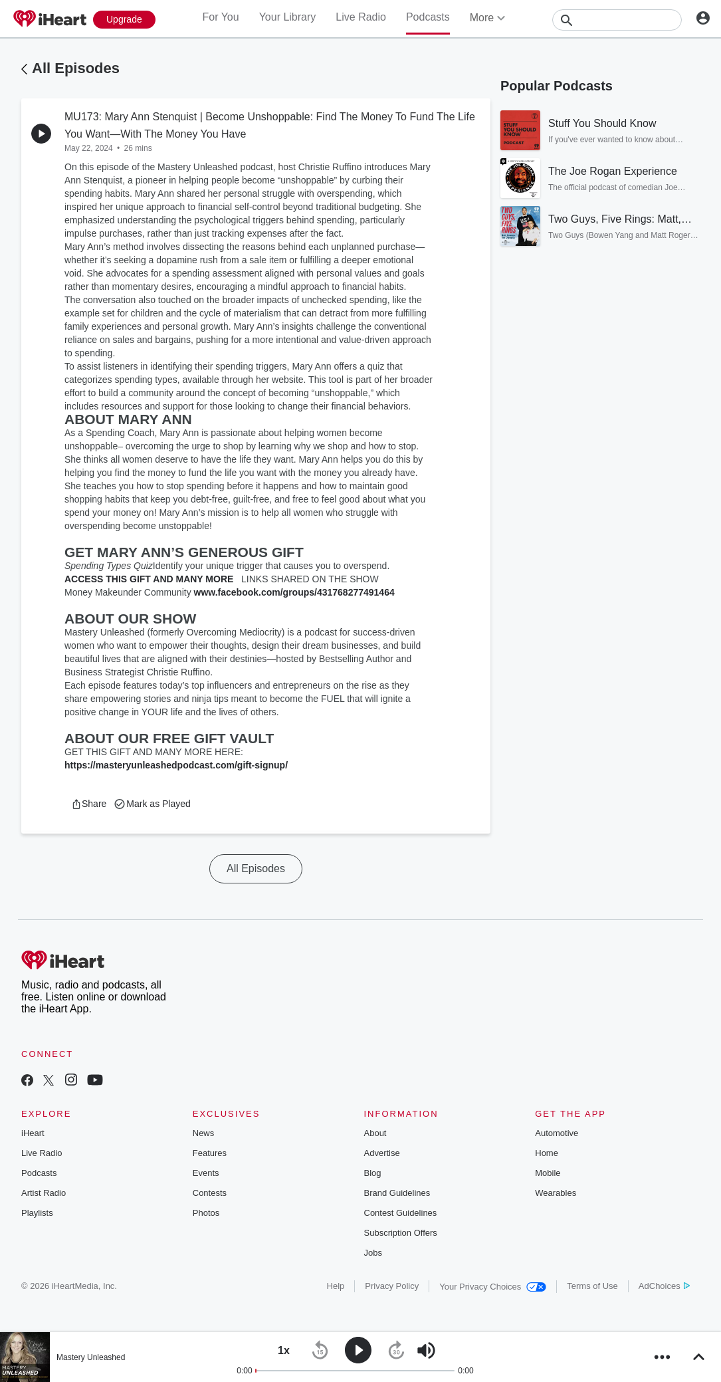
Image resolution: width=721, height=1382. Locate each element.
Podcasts (428, 17)
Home (546, 1153)
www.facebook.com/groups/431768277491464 (294, 592)
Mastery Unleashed (90, 1357)
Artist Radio (43, 1193)
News (204, 1133)
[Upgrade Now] (124, 20)
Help (336, 1286)
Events (206, 1173)
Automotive (556, 1133)
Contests (210, 1193)
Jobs (373, 1253)
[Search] (617, 20)
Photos (206, 1213)
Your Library (287, 17)
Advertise (382, 1153)
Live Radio (361, 17)
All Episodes (76, 68)
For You (220, 17)
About (375, 1133)
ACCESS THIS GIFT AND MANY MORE (148, 579)
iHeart (33, 1133)
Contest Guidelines (400, 1213)
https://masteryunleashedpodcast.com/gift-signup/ (176, 765)
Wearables (555, 1193)
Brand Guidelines (397, 1193)
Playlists (37, 1213)
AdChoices (664, 1286)
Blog (372, 1173)
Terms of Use (592, 1286)
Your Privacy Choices (492, 1287)
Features (210, 1153)
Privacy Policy (392, 1286)
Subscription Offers (400, 1233)
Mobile (547, 1173)
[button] (88, 803)
